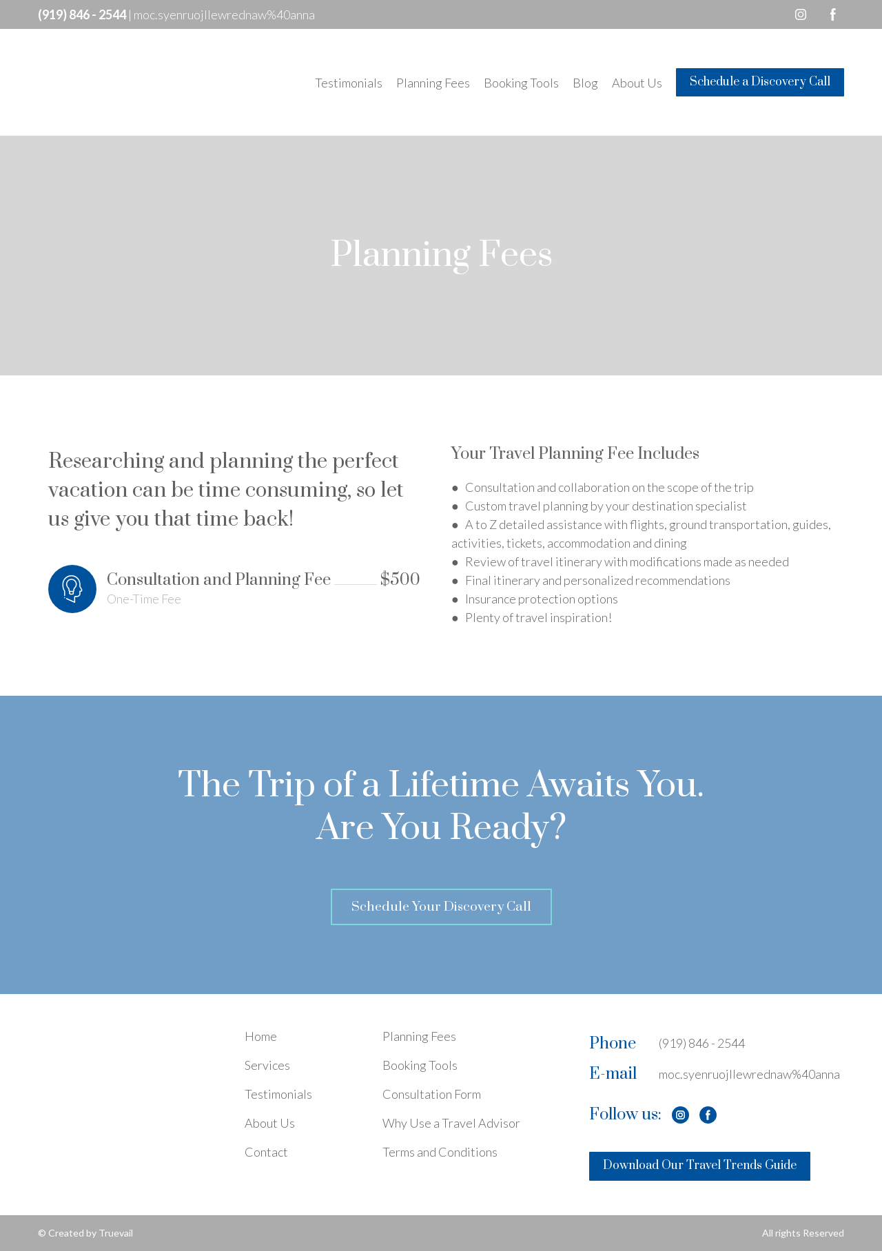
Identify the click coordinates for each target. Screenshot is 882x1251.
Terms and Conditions (440, 1151)
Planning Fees (433, 82)
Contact (266, 1151)
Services (267, 1065)
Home (261, 1036)
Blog (585, 82)
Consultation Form (431, 1094)
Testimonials (348, 82)
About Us (637, 82)
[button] (801, 14)
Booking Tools (521, 82)
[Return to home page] (117, 82)
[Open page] (131, 1063)
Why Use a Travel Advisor (451, 1122)
